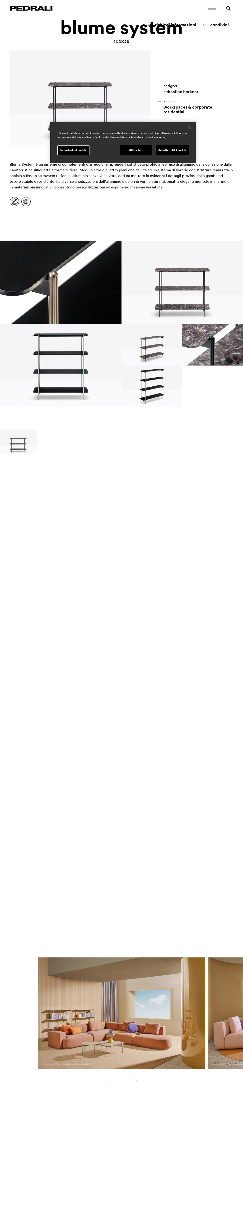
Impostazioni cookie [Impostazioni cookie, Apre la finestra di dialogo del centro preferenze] (73, 150)
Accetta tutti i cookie (172, 150)
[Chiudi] (189, 127)
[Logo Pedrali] (32, 8)
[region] (123, 142)
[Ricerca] (228, 8)
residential (174, 112)
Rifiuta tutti (136, 150)
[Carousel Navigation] (122, 1081)
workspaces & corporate (188, 107)
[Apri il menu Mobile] (212, 8)
